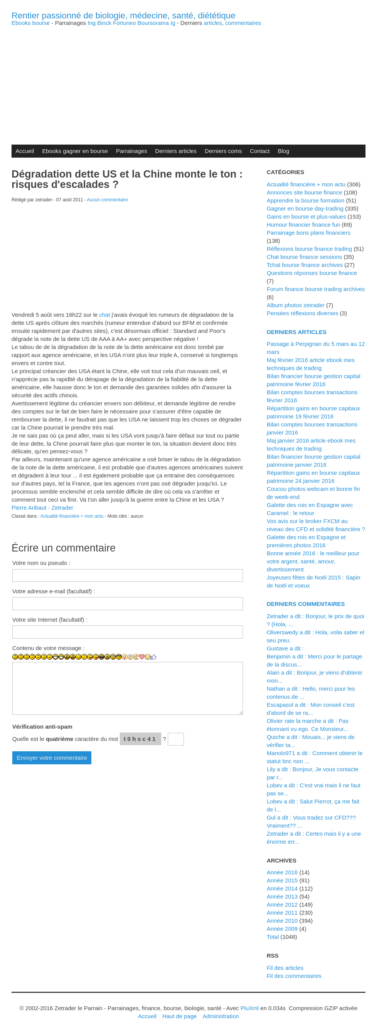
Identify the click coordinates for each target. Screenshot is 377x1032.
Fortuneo (124, 23)
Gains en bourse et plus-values (306, 216)
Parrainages (131, 151)
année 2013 (282, 896)
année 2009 (282, 928)
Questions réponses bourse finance (312, 273)
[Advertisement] (188, 79)
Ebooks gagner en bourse (75, 151)
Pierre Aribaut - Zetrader (42, 507)
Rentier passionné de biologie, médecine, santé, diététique (123, 15)
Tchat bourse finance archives (305, 265)
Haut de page (179, 1016)
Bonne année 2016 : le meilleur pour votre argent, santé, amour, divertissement (313, 561)
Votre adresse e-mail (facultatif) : (53, 591)
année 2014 (282, 888)
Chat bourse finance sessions (304, 256)
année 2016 (282, 872)
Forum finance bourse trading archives (316, 289)
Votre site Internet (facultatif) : (50, 619)
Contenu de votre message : (48, 648)
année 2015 (282, 880)
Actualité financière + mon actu (71, 516)
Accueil (24, 151)
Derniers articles (176, 151)
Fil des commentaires (294, 976)
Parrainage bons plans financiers (309, 232)
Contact (260, 151)
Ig (172, 23)
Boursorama (153, 23)
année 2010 (282, 920)
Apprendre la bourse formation (305, 200)
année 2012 (282, 904)
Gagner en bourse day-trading (305, 208)
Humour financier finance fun (304, 224)
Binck (104, 23)
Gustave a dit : (285, 648)
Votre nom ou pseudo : (41, 563)
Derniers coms (223, 151)
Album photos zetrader (296, 305)
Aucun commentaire (107, 199)
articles (213, 23)
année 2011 (282, 912)
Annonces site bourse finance (304, 192)
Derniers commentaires (306, 604)
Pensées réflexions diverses (303, 313)
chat (104, 314)
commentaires (243, 23)
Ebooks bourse (31, 23)
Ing (92, 23)
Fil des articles (285, 968)
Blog (283, 151)
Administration (221, 1016)
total (274, 936)
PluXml (249, 1008)
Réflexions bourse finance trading (309, 248)
